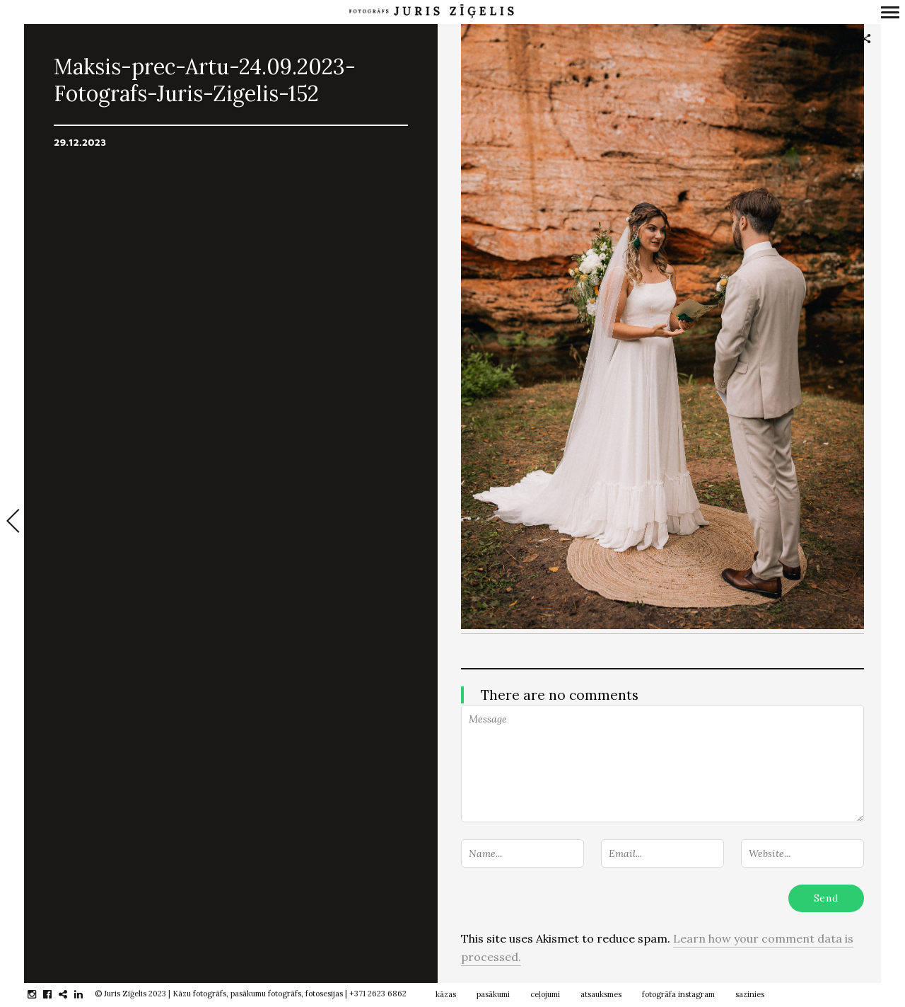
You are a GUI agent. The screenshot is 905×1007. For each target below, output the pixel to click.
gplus (70, 994)
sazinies (749, 994)
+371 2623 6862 (378, 994)
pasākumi (493, 994)
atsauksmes (600, 994)
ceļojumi (545, 994)
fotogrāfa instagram (678, 994)
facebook (54, 994)
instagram (39, 994)
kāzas (446, 994)
